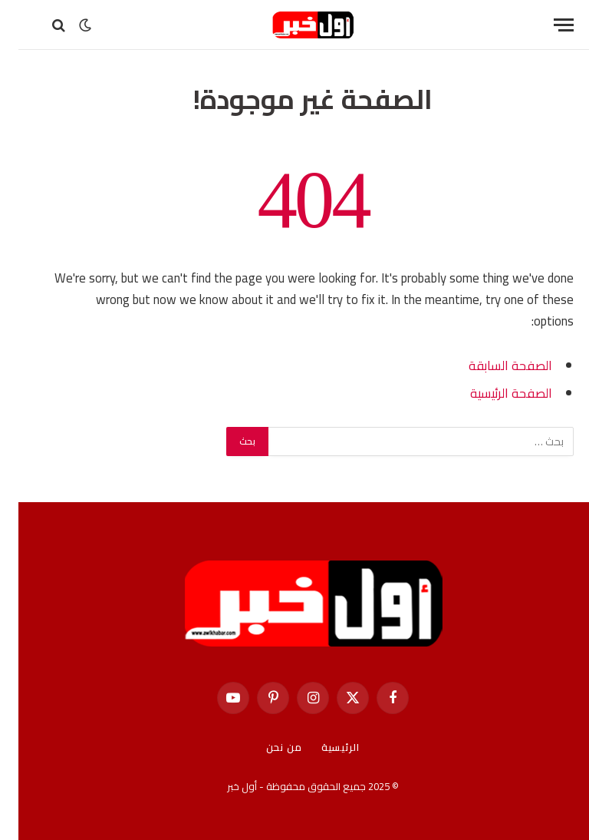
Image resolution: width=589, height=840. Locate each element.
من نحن (265, 747)
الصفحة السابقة (492, 365)
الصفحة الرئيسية (493, 393)
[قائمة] (545, 25)
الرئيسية (322, 747)
